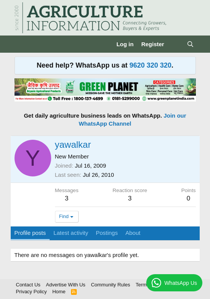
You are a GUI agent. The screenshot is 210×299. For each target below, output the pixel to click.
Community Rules (110, 285)
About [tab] (132, 233)
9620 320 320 (150, 65)
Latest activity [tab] (70, 233)
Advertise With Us (65, 285)
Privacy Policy (31, 291)
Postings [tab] (107, 233)
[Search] (190, 44)
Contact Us (28, 285)
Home (59, 291)
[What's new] (175, 44)
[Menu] (21, 44)
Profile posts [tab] (30, 233)
